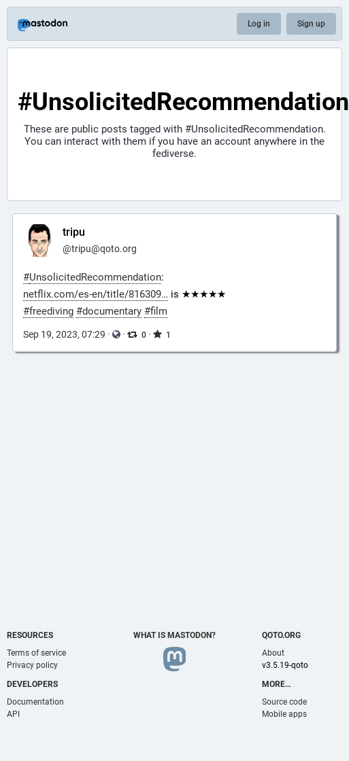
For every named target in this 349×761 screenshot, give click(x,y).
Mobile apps (284, 714)
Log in (259, 24)
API (13, 714)
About (273, 653)
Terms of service (36, 653)
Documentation (35, 702)
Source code (284, 702)
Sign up (311, 24)
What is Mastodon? (174, 635)
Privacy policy (32, 665)
